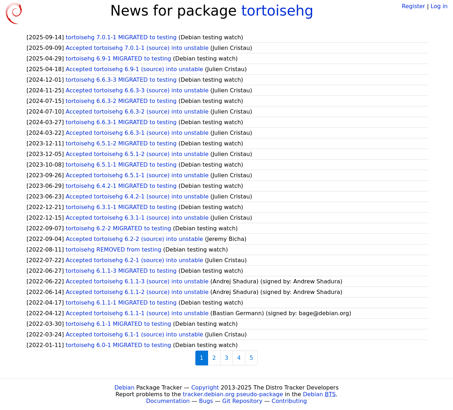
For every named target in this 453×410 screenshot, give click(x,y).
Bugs (206, 401)
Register (413, 6)
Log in (439, 6)
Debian (124, 387)
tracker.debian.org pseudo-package (233, 394)
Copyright (205, 387)
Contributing (289, 401)
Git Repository (242, 401)
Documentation (168, 401)
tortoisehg (277, 10)
